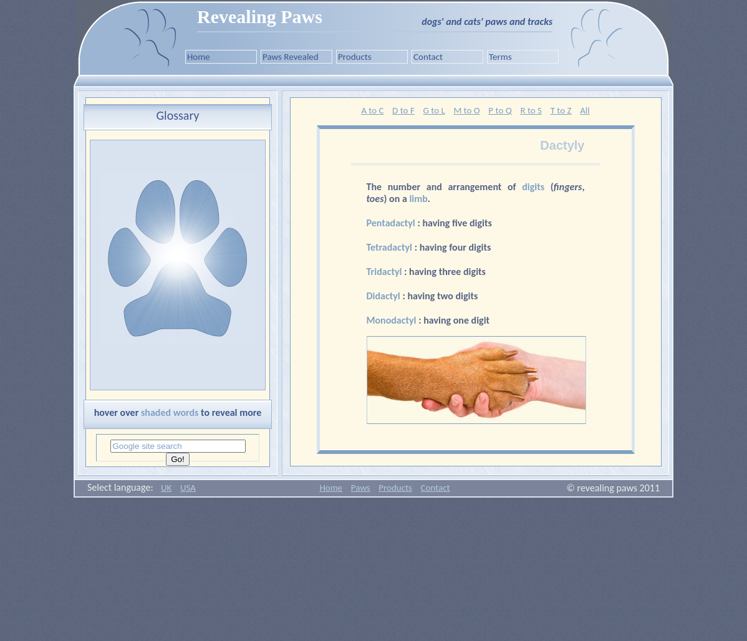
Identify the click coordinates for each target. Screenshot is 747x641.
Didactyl (385, 296)
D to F (403, 110)
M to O (466, 110)
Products (355, 56)
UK (166, 487)
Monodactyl (393, 320)
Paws (360, 487)
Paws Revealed (291, 56)
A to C (372, 110)
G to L (434, 110)
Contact (428, 56)
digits (533, 187)
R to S (531, 110)
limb (418, 199)
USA (188, 487)
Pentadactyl (392, 223)
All (585, 110)
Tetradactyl (391, 247)
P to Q (499, 110)
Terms (500, 56)
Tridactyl (386, 271)
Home (198, 56)
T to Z (561, 110)
